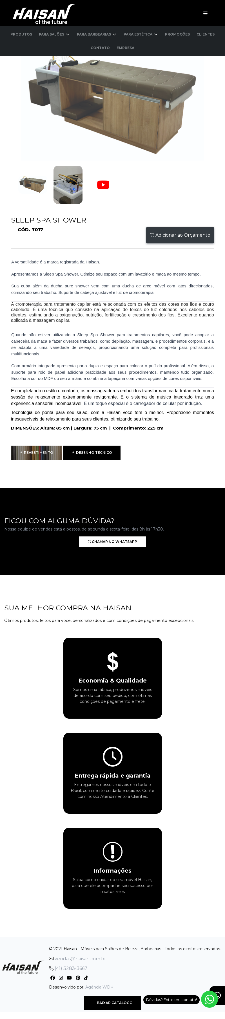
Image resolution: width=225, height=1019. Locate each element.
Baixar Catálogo (113, 1003)
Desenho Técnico (92, 452)
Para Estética (141, 34)
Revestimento (36, 452)
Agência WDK (99, 987)
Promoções (177, 34)
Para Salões (54, 34)
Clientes (206, 34)
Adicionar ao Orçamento (180, 235)
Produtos (21, 34)
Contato (100, 48)
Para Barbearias (97, 34)
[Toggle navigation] (205, 13)
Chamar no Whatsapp (104, 542)
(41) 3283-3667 (68, 968)
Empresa (125, 48)
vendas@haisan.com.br (77, 958)
